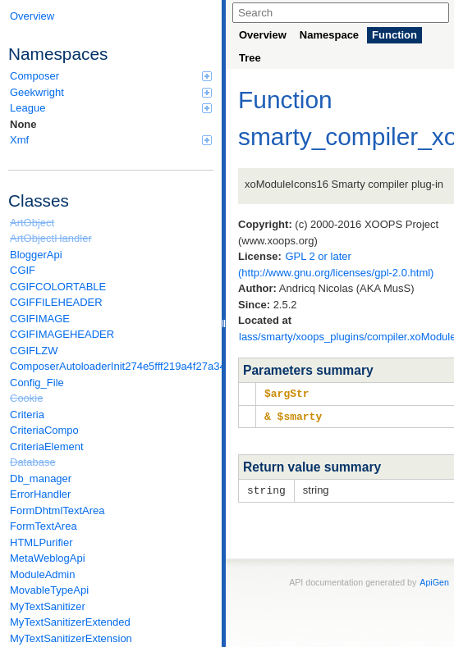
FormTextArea (43, 526)
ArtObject (32, 222)
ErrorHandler (40, 494)
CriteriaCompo (44, 430)
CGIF (22, 270)
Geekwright (111, 92)
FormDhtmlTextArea (57, 510)
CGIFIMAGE (40, 318)
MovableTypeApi (49, 590)
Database (33, 462)
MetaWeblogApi (47, 558)
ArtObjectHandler (51, 238)
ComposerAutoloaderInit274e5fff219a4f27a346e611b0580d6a (111, 366)
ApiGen (434, 580)
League (111, 108)
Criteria (27, 414)
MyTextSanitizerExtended (70, 622)
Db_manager (40, 478)
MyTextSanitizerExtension (71, 638)
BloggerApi (36, 254)
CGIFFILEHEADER (56, 302)
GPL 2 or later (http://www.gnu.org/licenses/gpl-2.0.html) (335, 264)
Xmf (111, 140)
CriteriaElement (47, 446)
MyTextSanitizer (47, 606)
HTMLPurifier (41, 542)
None (23, 124)
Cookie (26, 398)
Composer (111, 76)
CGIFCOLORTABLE (58, 286)
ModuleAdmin (43, 574)
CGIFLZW (34, 350)
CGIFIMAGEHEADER (62, 334)
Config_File (37, 382)
